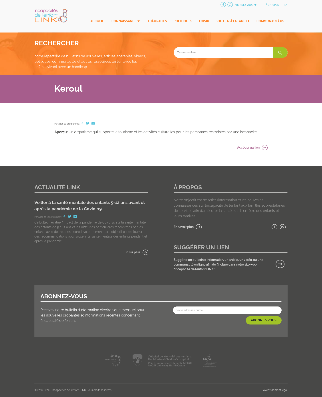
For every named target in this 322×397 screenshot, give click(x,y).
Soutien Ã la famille (233, 21)
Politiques (183, 21)
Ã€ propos (272, 5)
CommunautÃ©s (270, 21)
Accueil (97, 21)
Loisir (204, 21)
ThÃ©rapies (157, 21)
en (286, 5)
